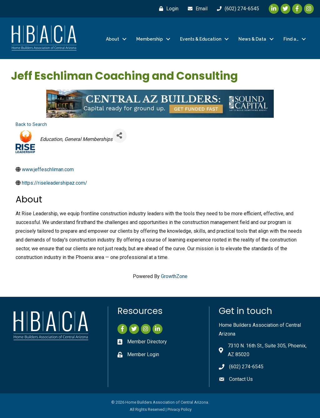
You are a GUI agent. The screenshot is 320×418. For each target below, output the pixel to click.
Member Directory (147, 342)
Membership (149, 39)
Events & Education (200, 39)
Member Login (143, 354)
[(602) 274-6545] (236, 8)
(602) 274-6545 (246, 367)
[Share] (119, 135)
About (112, 39)
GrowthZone (174, 276)
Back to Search (31, 124)
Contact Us (241, 379)
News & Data (252, 39)
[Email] (196, 8)
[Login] (167, 8)
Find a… (290, 39)
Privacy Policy (180, 409)
